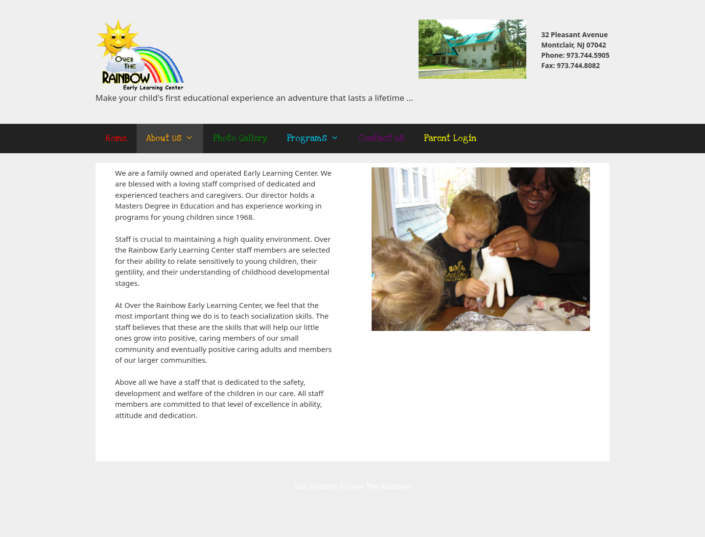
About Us (174, 138)
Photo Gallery (240, 138)
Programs (318, 138)
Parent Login (450, 138)
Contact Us (381, 138)
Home (116, 138)
